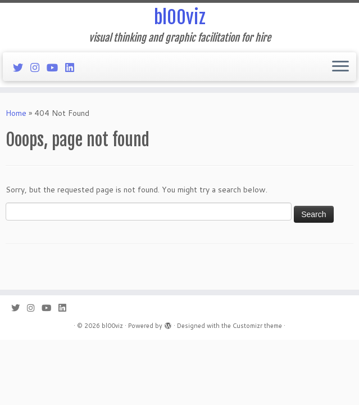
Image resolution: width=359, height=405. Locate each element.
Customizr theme (257, 325)
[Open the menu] (340, 66)
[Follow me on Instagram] (38, 67)
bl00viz (180, 17)
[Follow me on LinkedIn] (73, 67)
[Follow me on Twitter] (21, 67)
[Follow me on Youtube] (56, 67)
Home (16, 113)
